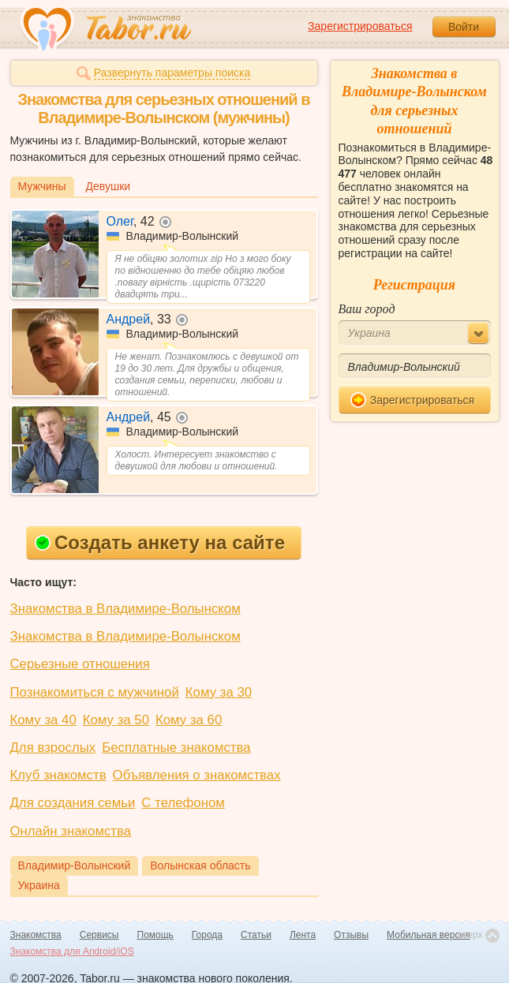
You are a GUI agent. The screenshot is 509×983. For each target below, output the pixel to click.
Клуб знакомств (58, 775)
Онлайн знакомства (71, 831)
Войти (463, 27)
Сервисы (99, 934)
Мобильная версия (428, 934)
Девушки (108, 186)
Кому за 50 (116, 719)
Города (207, 934)
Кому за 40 (43, 719)
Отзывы (351, 934)
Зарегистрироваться (360, 26)
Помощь (155, 934)
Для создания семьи (73, 802)
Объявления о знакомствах (197, 775)
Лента (303, 934)
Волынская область (200, 865)
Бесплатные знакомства (176, 747)
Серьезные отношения (80, 663)
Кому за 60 (188, 719)
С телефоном (182, 802)
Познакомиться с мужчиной (94, 692)
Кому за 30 (218, 692)
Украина (39, 885)
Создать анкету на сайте (160, 542)
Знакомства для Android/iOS (72, 951)
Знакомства (36, 934)
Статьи (256, 934)
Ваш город (367, 309)
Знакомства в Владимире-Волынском (125, 608)
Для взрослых (53, 747)
